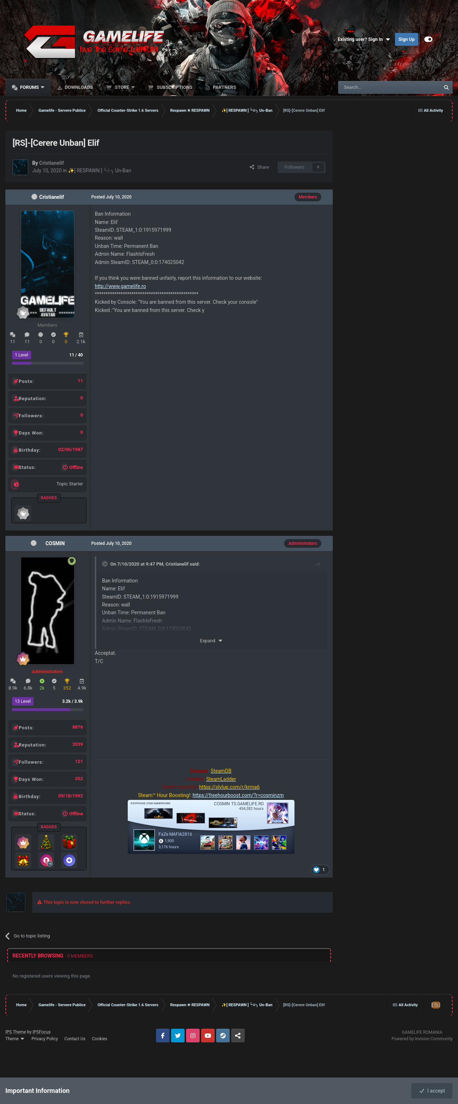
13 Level (23, 701)
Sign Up (407, 39)
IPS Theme (15, 1032)
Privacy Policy (44, 1038)
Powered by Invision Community (422, 1038)
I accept (432, 1091)
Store (122, 87)
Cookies (99, 1038)
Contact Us (75, 1038)
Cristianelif (51, 197)
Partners (224, 87)
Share (259, 167)
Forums (29, 87)
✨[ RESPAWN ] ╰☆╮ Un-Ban (99, 170)
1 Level (22, 354)
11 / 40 (76, 354)
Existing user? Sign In (364, 39)
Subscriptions (174, 87)
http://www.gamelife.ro (120, 286)
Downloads (78, 87)
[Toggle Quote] (105, 564)
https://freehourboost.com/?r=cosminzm (238, 795)
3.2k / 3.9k (72, 701)
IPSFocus (41, 1032)
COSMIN (55, 543)
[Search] (372, 87)
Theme (15, 1038)
